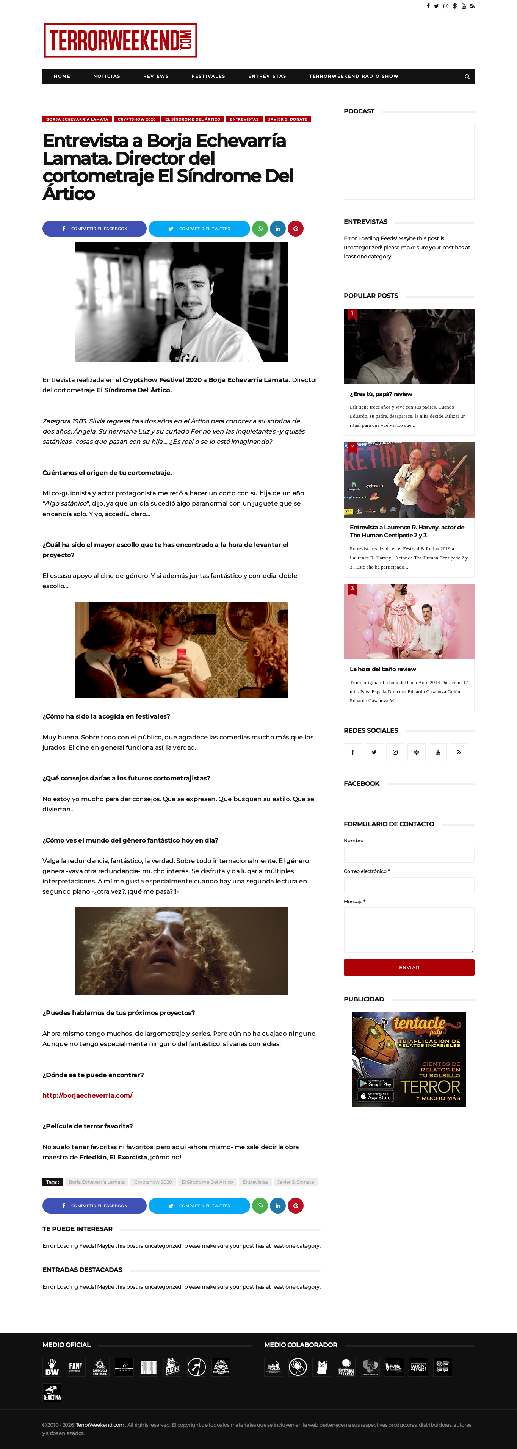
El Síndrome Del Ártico (193, 119)
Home (62, 76)
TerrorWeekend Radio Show (354, 76)
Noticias (107, 76)
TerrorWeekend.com (100, 1424)
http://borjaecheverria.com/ (87, 1095)
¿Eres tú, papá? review (381, 394)
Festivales (209, 76)
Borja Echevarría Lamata (77, 119)
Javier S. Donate (287, 119)
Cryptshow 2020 (137, 119)
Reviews (156, 76)
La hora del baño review (383, 669)
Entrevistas (267, 76)
